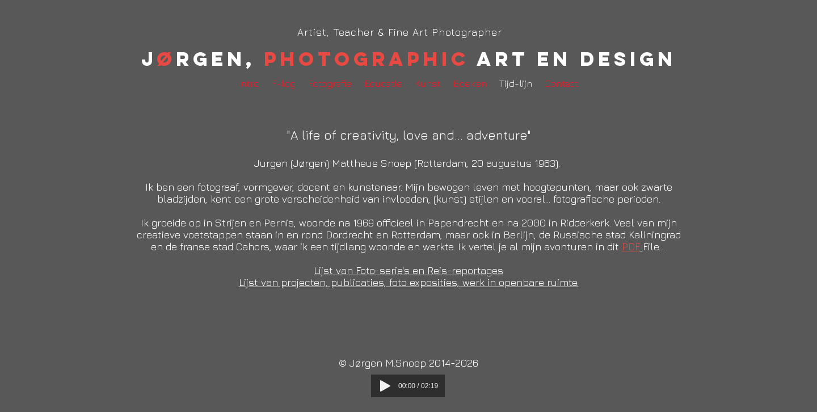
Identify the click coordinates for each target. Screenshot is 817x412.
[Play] (385, 386)
